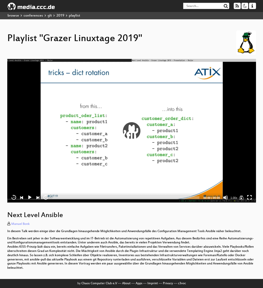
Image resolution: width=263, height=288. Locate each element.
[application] (131, 131)
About (126, 283)
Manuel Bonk (20, 224)
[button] (131, 130)
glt (50, 16)
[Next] (37, 197)
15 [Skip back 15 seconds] (14, 197)
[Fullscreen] (249, 197)
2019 (60, 16)
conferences (33, 16)
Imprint (152, 283)
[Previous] (21, 197)
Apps (139, 283)
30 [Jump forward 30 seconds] (46, 197)
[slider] (126, 197)
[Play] (29, 197)
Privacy (168, 283)
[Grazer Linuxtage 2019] (241, 197)
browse (13, 16)
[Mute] (225, 197)
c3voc (182, 283)
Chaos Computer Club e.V (99, 283)
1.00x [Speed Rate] (233, 197)
